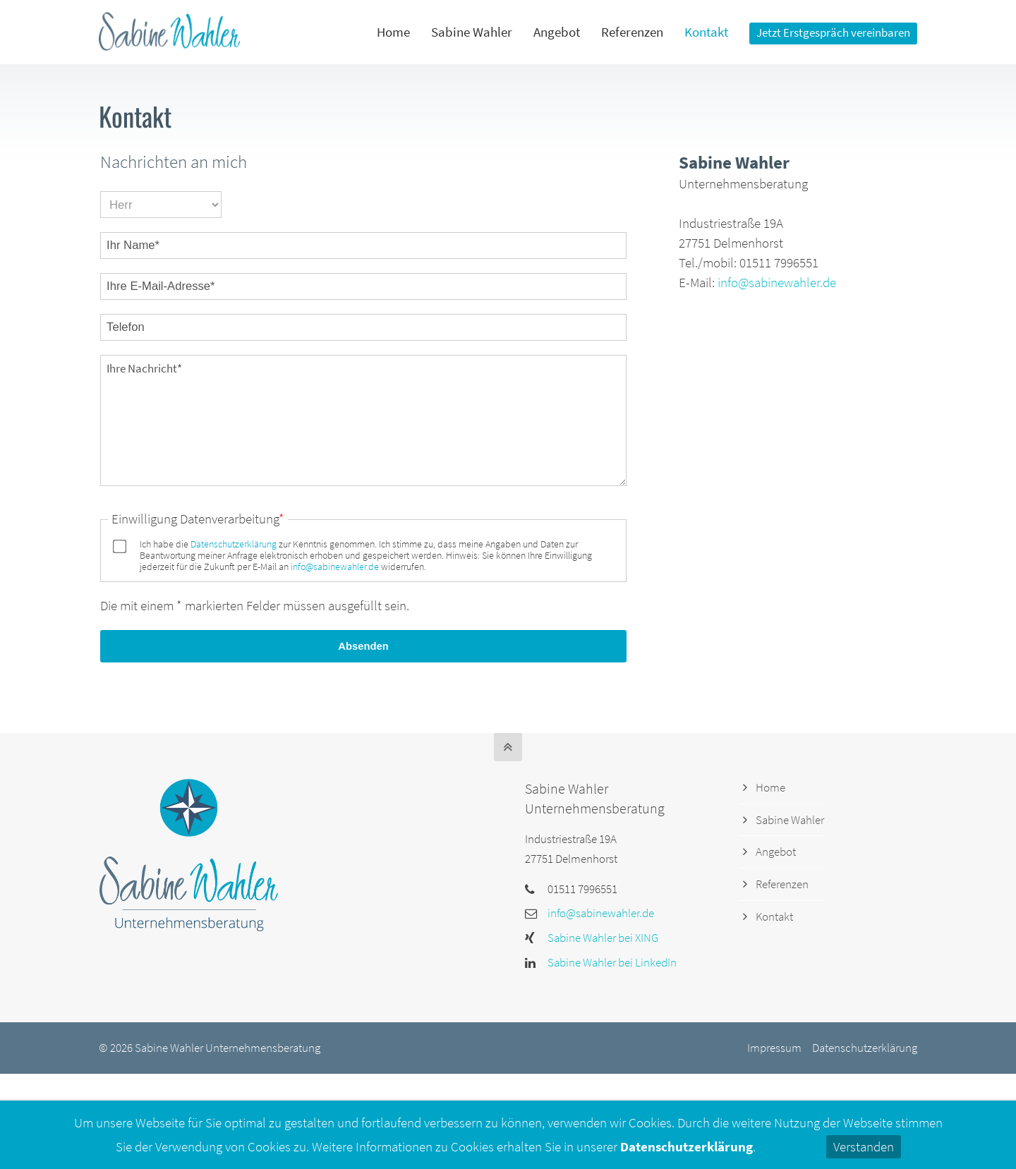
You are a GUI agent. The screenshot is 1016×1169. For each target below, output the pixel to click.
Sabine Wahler (790, 820)
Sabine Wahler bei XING (603, 937)
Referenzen (782, 884)
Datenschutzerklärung (233, 544)
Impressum (774, 1047)
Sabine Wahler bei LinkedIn (612, 962)
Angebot (776, 851)
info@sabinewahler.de (335, 566)
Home (770, 787)
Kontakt (774, 916)
